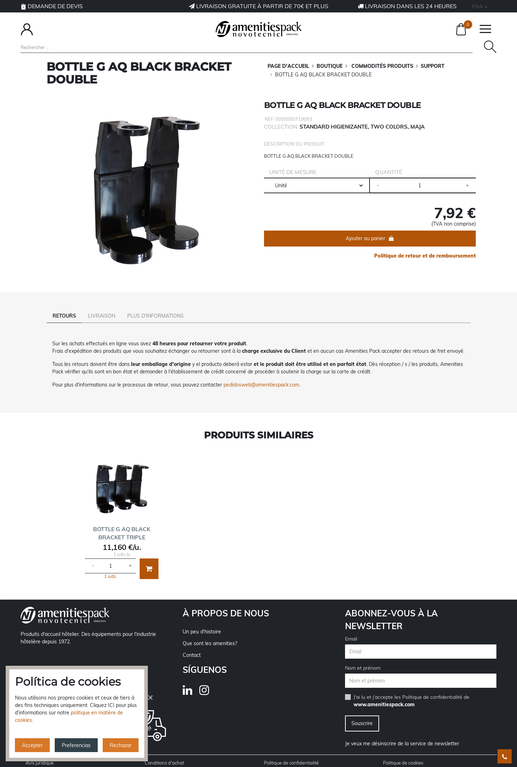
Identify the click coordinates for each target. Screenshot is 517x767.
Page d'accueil (288, 66)
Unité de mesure (293, 172)
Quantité (388, 172)
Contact (192, 645)
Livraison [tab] (101, 316)
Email (351, 629)
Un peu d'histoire (202, 622)
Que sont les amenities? (210, 633)
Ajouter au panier (365, 238)
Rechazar (120, 745)
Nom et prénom (363, 658)
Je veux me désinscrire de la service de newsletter (402, 733)
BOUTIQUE (330, 66)
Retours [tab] (64, 316)
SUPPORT (433, 66)
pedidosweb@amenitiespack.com (261, 375)
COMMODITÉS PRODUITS (381, 66)
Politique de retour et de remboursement (425, 256)
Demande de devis (52, 6)
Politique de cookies (403, 753)
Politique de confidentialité (432, 687)
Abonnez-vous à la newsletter (391, 609)
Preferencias (76, 745)
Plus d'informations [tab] (155, 316)
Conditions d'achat (164, 753)
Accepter (32, 745)
